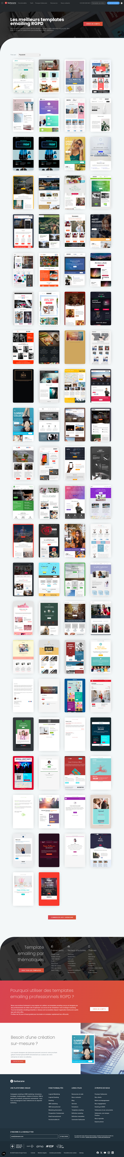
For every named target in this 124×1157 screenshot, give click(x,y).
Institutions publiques (74, 970)
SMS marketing (53, 1103)
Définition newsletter (78, 1116)
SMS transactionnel (54, 1107)
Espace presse (99, 1121)
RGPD (90, 954)
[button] (4, 1154)
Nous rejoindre (99, 1118)
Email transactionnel (55, 1116)
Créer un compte (113, 3)
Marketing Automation (55, 1110)
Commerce (91, 963)
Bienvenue (91, 956)
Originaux (91, 970)
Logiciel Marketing (54, 1094)
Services (74, 1103)
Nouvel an (54, 963)
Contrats (33, 1152)
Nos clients (98, 1097)
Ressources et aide (77, 1094)
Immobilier (71, 961)
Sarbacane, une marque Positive (102, 1114)
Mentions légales (42, 1152)
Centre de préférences (104, 1137)
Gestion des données (91, 1137)
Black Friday (55, 970)
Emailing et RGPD (100, 1107)
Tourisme (71, 954)
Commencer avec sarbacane (62, 917)
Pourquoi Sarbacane (101, 1094)
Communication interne (95, 968)
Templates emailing (78, 1110)
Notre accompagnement (102, 1100)
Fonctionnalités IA (54, 1119)
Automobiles (71, 966)
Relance (91, 959)
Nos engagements (100, 1103)
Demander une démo (98, 3)
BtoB (89, 961)
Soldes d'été (55, 954)
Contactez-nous (19, 1061)
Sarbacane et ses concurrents (104, 1110)
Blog (73, 1100)
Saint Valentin (55, 959)
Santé (69, 968)
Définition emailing (77, 1113)
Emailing (51, 1100)
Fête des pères (56, 966)
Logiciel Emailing (54, 1097)
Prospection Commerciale (56, 1113)
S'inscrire (64, 1136)
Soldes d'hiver (55, 956)
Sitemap (81, 1152)
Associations (72, 963)
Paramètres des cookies (70, 1152)
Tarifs (31, 3)
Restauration (71, 956)
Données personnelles (55, 1152)
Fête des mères (56, 968)
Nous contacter (65, 3)
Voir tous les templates (31, 970)
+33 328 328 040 (84, 3)
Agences (70, 959)
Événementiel (92, 972)
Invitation (91, 966)
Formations (75, 1107)
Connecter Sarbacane (78, 1119)
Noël (52, 961)
